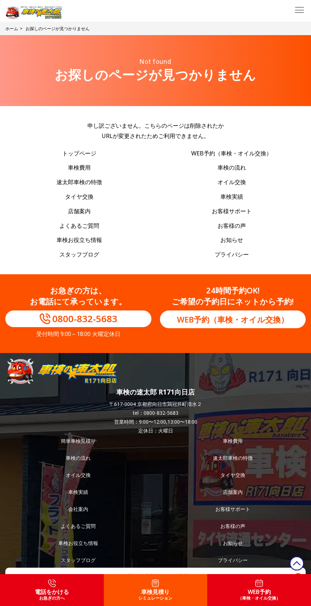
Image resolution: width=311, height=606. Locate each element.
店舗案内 (79, 211)
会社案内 (78, 509)
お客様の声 (232, 226)
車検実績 (231, 196)
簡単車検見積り (78, 440)
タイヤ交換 (79, 196)
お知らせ (231, 240)
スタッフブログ (79, 254)
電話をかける (52, 590)
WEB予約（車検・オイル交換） (231, 153)
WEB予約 (259, 590)
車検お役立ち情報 (79, 240)
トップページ (79, 153)
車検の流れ (232, 167)
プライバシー (232, 254)
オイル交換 (232, 182)
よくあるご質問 (79, 226)
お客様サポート (232, 211)
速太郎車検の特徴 (79, 182)
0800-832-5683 (84, 318)
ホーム (11, 29)
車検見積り (155, 590)
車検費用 (79, 167)
